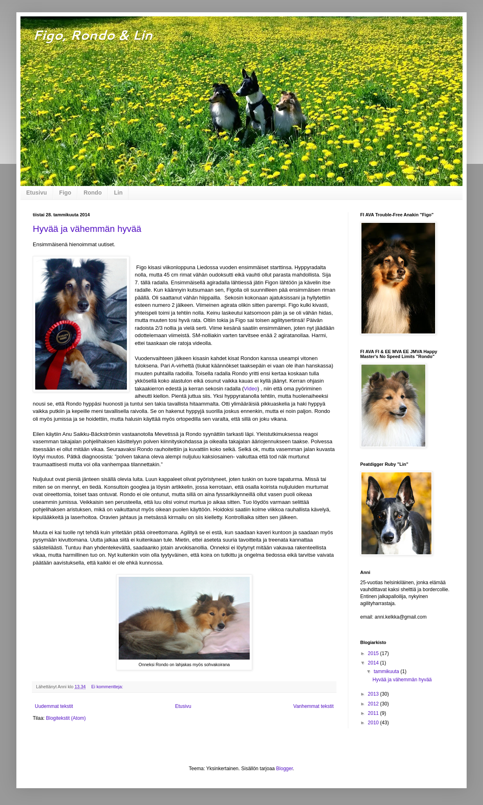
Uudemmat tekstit (54, 706)
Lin (118, 192)
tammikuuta (387, 671)
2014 (374, 663)
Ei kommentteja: (107, 686)
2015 (374, 653)
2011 (374, 713)
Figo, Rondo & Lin (93, 34)
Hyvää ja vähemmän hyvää (87, 229)
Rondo (93, 192)
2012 (374, 704)
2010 (374, 723)
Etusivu (36, 192)
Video (250, 388)
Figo (65, 192)
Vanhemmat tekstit (313, 706)
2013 (374, 694)
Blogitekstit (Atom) (66, 718)
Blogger (284, 768)
